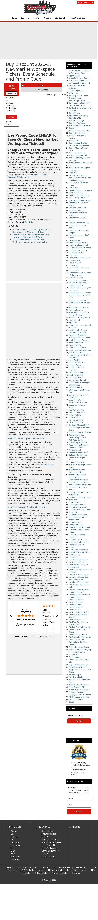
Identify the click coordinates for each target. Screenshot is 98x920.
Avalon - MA (73, 93)
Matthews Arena (75, 387)
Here (49, 219)
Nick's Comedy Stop (77, 412)
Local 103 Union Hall (77, 372)
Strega (71, 547)
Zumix (71, 702)
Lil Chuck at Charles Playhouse (76, 368)
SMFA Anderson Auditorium (80, 527)
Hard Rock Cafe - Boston (79, 307)
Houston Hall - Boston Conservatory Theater (78, 331)
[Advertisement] (34, 261)
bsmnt (71, 165)
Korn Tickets (47, 831)
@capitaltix (28, 222)
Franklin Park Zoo (76, 277)
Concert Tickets (59, 873)
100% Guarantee (62, 867)
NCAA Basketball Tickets (31, 870)
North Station (74, 417)
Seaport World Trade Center (80, 510)
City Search (60, 18)
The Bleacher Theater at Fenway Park (78, 565)
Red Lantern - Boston (77, 462)
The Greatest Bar (76, 602)
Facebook (15, 845)
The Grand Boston (76, 599)
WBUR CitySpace (75, 674)
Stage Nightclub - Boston (79, 542)
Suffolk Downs (74, 554)
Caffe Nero (73, 173)
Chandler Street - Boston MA (80, 190)
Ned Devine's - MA (76, 410)
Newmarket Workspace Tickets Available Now (26, 507)
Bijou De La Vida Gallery (78, 115)
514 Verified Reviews (26, 619)
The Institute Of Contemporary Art (76, 605)
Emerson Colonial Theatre (79, 257)
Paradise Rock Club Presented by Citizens (77, 436)
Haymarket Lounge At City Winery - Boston (79, 313)
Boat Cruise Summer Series (80, 125)
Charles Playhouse (76, 193)
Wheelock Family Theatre (79, 684)
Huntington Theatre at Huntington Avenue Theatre (80, 336)
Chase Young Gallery (77, 198)
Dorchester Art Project (78, 250)
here (46, 367)
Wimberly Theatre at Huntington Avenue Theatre (80, 693)
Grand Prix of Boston (77, 300)
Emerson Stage (75, 260)
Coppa (71, 237)
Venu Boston (74, 654)
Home (14, 18)
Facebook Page (45, 464)
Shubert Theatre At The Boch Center (78, 518)
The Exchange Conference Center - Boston (79, 595)
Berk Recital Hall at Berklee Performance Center (79, 104)
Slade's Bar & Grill (76, 525)
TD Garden (73, 557)
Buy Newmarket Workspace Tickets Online (30, 242)
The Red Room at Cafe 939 (80, 627)
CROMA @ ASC (75, 240)
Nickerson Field (75, 415)
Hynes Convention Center (79, 342)
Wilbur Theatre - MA (77, 687)
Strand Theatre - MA (77, 544)
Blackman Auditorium (77, 123)
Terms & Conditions (27, 867)
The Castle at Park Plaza (78, 574)
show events (54, 95)
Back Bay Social (75, 98)
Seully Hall (73, 512)
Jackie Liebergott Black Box (80, 350)
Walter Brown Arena (77, 667)
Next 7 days (11, 108)
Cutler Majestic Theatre (78, 242)
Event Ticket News (78, 18)
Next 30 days (11, 110)
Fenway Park (74, 265)
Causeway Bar (74, 188)
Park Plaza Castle (76, 440)
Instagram (16, 842)
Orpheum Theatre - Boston (80, 432)
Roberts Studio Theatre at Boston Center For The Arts (80, 483)
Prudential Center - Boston (79, 452)
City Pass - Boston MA (78, 208)
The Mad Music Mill (76, 619)
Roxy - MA (73, 500)
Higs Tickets (73, 322)
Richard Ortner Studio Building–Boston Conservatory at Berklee (78, 477)
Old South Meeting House (79, 425)
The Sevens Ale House (78, 634)
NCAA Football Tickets (58, 870)
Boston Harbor (75, 140)
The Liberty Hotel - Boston (79, 612)
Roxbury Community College (80, 497)
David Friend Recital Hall (78, 245)
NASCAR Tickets (49, 848)
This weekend (9, 101)
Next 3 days (11, 105)
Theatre (47, 18)
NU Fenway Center (76, 420)
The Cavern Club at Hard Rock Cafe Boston (78, 578)
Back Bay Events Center (78, 95)
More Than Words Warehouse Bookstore (78, 401)
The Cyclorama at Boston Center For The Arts (79, 590)
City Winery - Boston (77, 210)
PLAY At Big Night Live (78, 442)
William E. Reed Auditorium (79, 689)
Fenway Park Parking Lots (79, 267)
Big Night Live (74, 113)
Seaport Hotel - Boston (78, 507)
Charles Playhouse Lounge (79, 195)
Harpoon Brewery (76, 310)
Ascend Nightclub (76, 90)
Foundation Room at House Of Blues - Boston (80, 273)
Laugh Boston (74, 360)
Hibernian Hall (74, 320)
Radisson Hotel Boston (78, 455)
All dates (11, 97)
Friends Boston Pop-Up (78, 280)
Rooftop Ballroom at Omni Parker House (79, 493)
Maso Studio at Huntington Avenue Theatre (79, 383)
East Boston (74, 255)
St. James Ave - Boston (78, 539)
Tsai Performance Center (79, 647)
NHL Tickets (80, 870)
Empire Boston (75, 262)
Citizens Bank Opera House (80, 200)
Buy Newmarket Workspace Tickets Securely (26, 438)
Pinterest (15, 859)
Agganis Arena (74, 75)
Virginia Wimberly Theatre (79, 664)
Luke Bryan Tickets (51, 845)
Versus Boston (74, 657)
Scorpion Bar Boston (77, 505)
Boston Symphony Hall (78, 155)
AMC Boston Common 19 (79, 80)
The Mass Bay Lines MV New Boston (78, 623)
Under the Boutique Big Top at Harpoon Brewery (80, 650)
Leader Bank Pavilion (77, 362)
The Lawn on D (75, 609)
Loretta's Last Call (76, 375)
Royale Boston (75, 502)
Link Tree (13, 852)
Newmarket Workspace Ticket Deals (27, 237)
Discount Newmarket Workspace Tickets (29, 239)
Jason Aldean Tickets (51, 842)
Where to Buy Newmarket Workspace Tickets (31, 229)
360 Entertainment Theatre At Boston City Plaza (79, 71)
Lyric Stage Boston (76, 377)
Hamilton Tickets (49, 839)
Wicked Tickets (48, 856)
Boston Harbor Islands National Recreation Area (79, 144)
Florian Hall (73, 270)
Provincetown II (75, 450)
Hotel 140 (72, 327)
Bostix (71, 128)
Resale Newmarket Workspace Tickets (28, 232)
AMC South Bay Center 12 (79, 83)
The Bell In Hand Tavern (78, 562)
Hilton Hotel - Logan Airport (80, 325)
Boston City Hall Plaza (77, 133)
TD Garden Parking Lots (78, 559)
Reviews (76, 873)
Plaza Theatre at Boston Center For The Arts (78, 446)
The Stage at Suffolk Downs (80, 637)
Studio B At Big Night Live (79, 552)
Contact (45, 867)
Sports (36, 18)
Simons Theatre (75, 522)
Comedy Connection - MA (79, 223)
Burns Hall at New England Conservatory (79, 169)
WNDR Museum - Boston (79, 697)
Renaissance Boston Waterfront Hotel (77, 471)
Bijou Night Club (75, 118)
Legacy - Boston (75, 365)
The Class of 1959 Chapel (79, 582)
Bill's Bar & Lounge (76, 120)
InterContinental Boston (78, 347)
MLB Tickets (41, 873)
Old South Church (76, 422)
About (10, 867)
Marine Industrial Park (77, 380)
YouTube (15, 856)
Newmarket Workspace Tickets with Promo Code (33, 234)
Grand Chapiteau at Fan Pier (80, 292)
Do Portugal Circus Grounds (80, 247)
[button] (11, 615)
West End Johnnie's (76, 677)
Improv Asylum (75, 345)
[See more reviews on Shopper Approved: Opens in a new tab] (31, 636)
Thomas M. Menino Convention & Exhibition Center (78, 642)
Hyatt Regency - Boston (78, 340)
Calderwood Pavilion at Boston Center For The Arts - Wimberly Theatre (80, 177)
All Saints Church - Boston (79, 78)
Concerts (25, 18)
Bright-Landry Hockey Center (80, 163)
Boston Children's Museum (79, 130)
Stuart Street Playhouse (78, 549)
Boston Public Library (77, 153)
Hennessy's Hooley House (79, 317)
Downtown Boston (76, 252)
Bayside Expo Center (77, 100)
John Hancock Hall (76, 352)
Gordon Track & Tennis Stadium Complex (78, 283)
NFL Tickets (81, 867)
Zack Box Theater (76, 699)
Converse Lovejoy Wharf (79, 235)
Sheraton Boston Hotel (78, 515)
